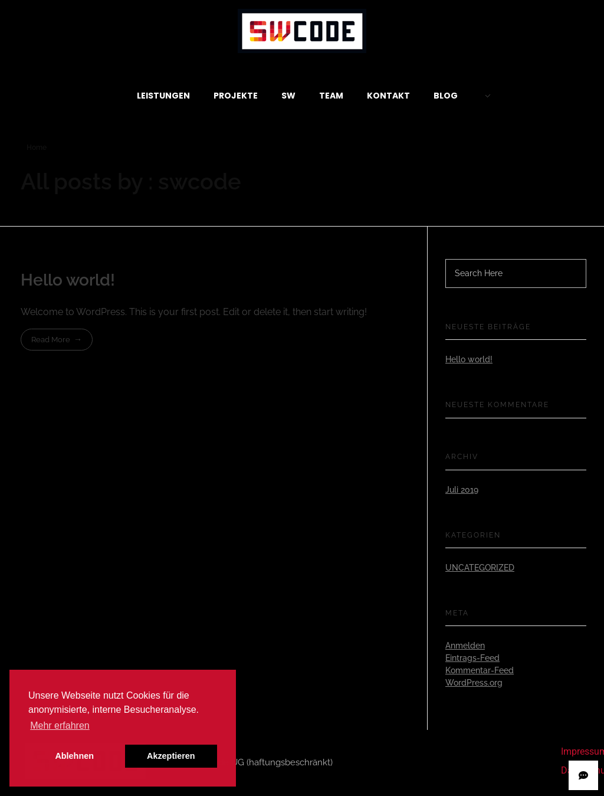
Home (37, 147)
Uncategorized (479, 567)
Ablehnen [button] (74, 756)
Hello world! (68, 280)
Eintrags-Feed (472, 658)
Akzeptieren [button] (171, 756)
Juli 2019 (461, 489)
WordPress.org (474, 682)
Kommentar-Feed (479, 670)
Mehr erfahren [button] (60, 725)
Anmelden (465, 645)
